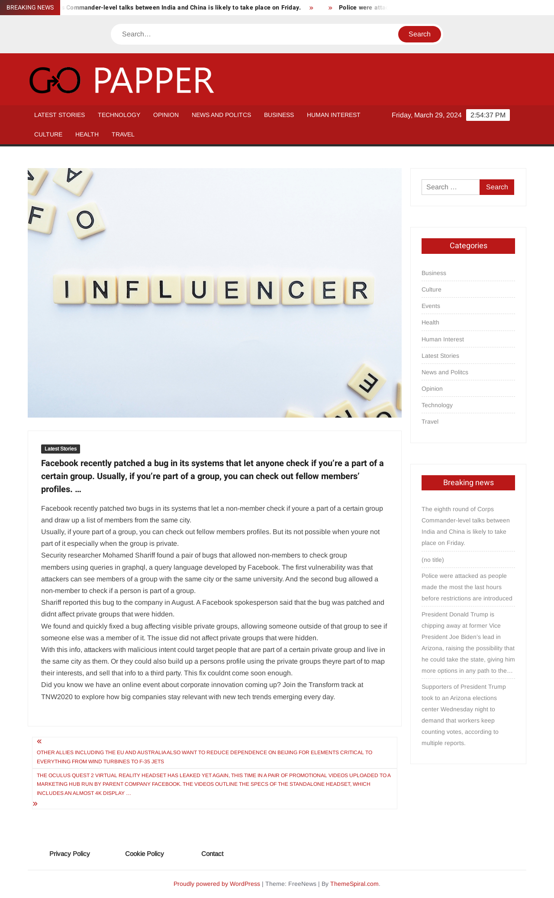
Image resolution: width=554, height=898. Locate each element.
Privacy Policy (69, 853)
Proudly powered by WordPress (217, 883)
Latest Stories (59, 114)
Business (279, 114)
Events (431, 305)
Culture (48, 134)
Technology (119, 114)
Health (87, 134)
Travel (123, 134)
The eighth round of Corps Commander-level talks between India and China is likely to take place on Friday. (466, 526)
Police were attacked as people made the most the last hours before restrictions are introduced (467, 587)
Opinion (166, 114)
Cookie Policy (144, 853)
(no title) (433, 559)
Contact (212, 853)
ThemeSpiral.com (354, 883)
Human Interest (334, 114)
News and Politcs (221, 114)
